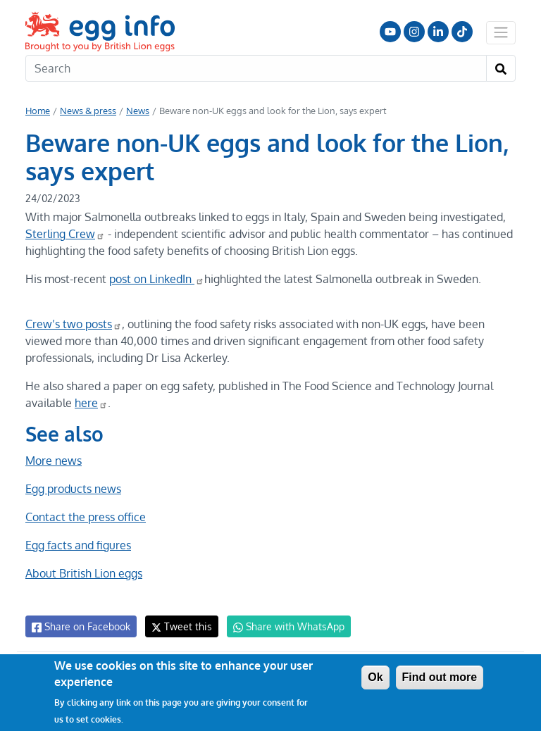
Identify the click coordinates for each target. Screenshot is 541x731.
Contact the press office (84, 517)
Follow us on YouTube (390, 31)
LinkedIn (438, 31)
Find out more (440, 677)
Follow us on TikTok (462, 31)
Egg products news (73, 489)
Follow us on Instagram (414, 31)
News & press (88, 110)
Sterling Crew (64, 234)
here (90, 403)
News (136, 110)
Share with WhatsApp (282, 626)
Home (37, 110)
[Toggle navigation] (501, 32)
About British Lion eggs (83, 573)
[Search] (256, 68)
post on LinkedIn (156, 279)
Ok (375, 677)
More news (53, 461)
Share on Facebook (80, 626)
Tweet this (178, 626)
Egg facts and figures (77, 545)
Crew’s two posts (73, 324)
